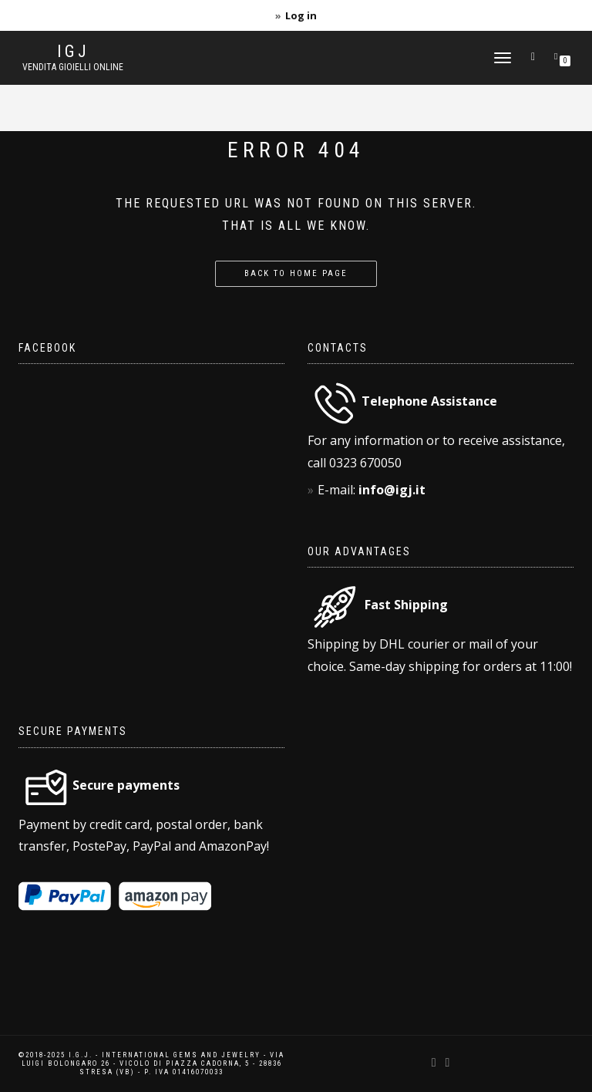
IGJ (73, 51)
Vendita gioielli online (72, 67)
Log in (301, 15)
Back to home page (296, 273)
